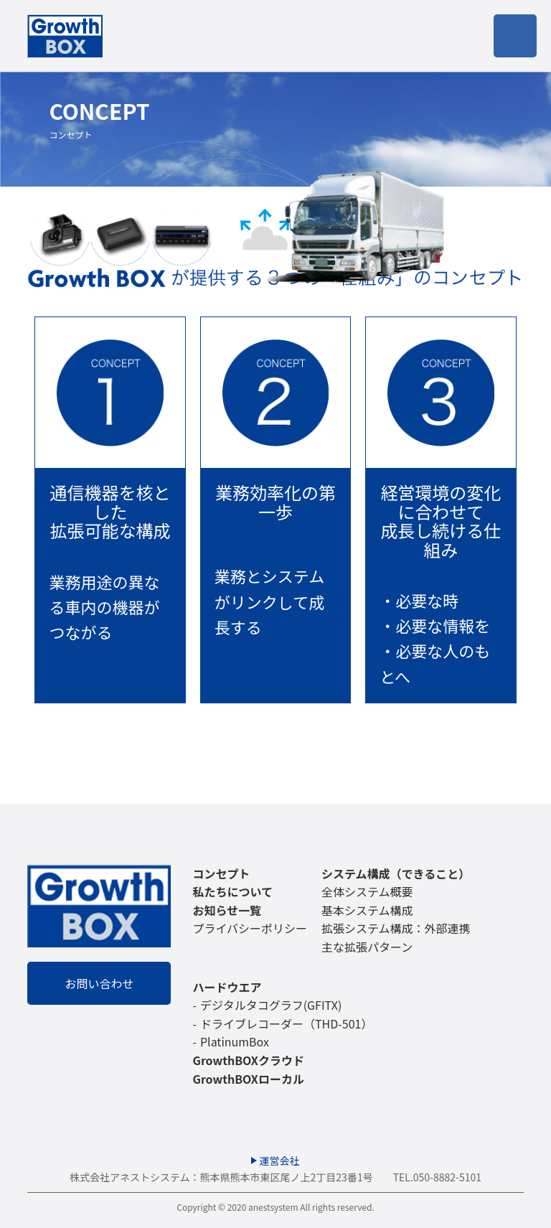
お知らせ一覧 (226, 910)
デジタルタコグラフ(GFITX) (271, 1004)
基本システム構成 (367, 910)
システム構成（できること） (395, 873)
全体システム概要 (367, 891)
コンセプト (221, 873)
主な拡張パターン (367, 946)
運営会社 (280, 1160)
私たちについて (232, 891)
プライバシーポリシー (249, 928)
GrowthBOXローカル (248, 1078)
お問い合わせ (99, 983)
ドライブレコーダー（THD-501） (286, 1023)
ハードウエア (226, 986)
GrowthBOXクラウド (248, 1060)
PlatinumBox (234, 1041)
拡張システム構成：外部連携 (396, 928)
